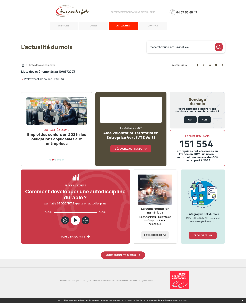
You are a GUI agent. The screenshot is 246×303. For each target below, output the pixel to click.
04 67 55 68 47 (186, 12)
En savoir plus (180, 300)
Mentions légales (84, 280)
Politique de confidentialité (104, 280)
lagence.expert (147, 280)
